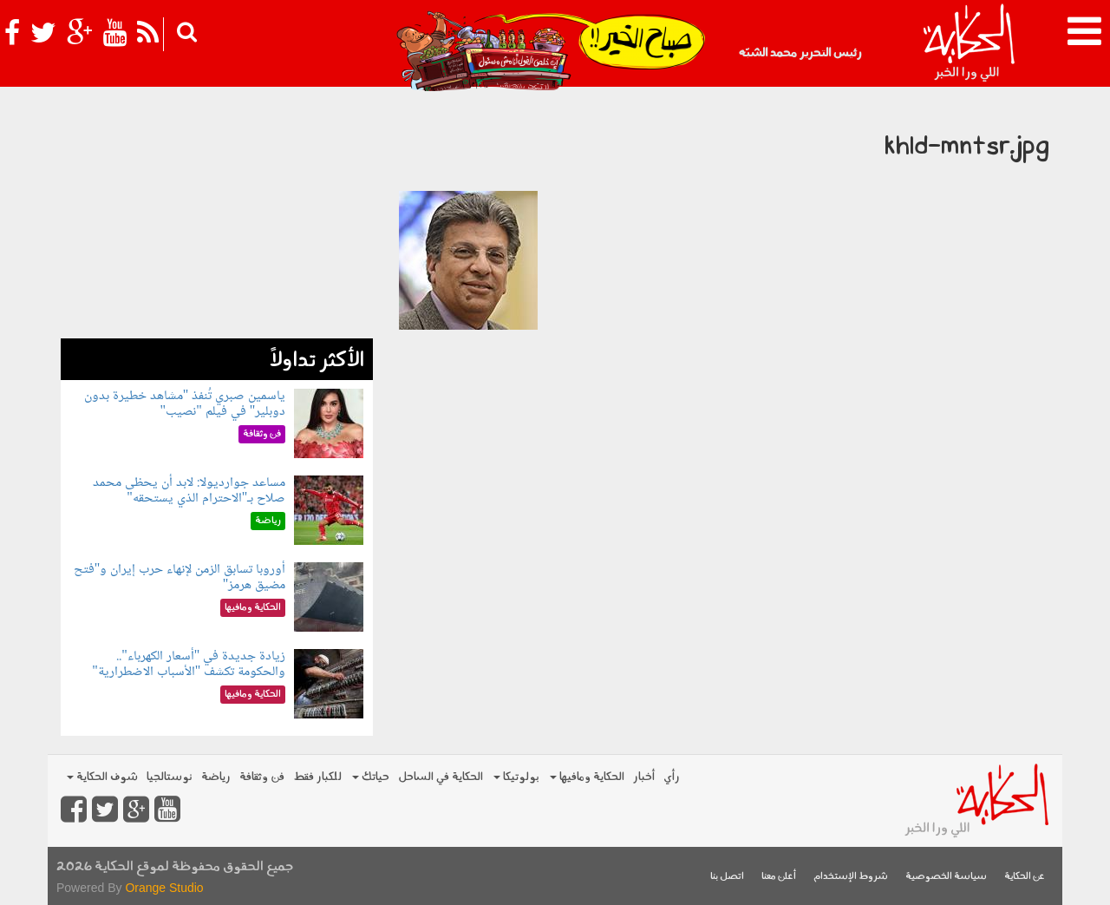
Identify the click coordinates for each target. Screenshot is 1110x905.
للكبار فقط (317, 777)
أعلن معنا (778, 876)
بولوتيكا (516, 777)
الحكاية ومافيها (587, 777)
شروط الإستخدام (850, 876)
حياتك (370, 777)
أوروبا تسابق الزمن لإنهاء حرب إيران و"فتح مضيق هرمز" (180, 577)
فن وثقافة (261, 777)
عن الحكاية (1024, 876)
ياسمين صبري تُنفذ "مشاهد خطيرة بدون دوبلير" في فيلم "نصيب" (185, 403)
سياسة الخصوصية (946, 876)
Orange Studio (164, 888)
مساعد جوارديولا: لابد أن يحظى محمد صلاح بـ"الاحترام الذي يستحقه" (189, 490)
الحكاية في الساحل (440, 777)
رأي (671, 777)
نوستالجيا (170, 777)
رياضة (216, 777)
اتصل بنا (727, 876)
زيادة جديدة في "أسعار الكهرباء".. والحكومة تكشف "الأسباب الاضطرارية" (188, 664)
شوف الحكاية (102, 777)
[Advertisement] (217, 216)
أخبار (644, 777)
